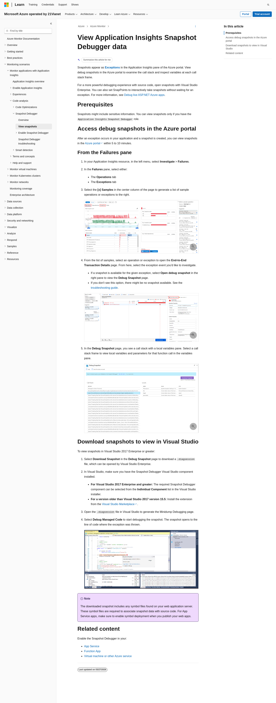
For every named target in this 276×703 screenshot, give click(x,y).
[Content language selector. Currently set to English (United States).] (21, 697)
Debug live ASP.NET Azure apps (144, 94)
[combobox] (28, 31)
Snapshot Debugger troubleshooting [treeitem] (29, 141)
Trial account (262, 14)
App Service (91, 646)
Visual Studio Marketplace (118, 504)
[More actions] (195, 26)
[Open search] (268, 5)
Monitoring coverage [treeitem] (21, 188)
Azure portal (92, 143)
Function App (92, 651)
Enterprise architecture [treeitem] (22, 195)
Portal (245, 14)
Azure (81, 26)
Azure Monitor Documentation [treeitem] (23, 38)
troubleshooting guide (104, 287)
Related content (234, 53)
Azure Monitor (97, 26)
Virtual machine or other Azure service (108, 656)
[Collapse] (51, 23)
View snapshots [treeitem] (27, 126)
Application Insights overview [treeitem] (28, 81)
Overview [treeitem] (23, 120)
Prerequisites (233, 32)
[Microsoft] (6, 4)
